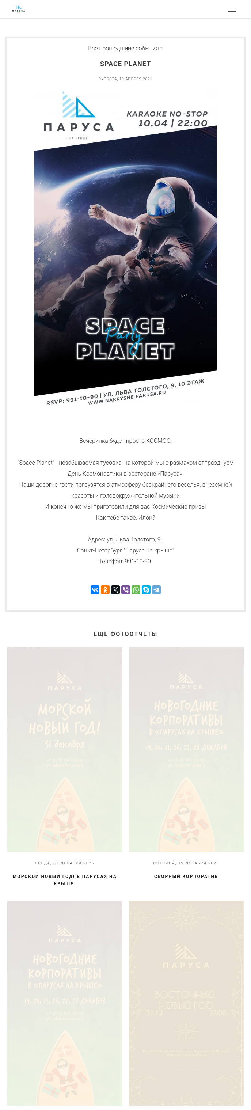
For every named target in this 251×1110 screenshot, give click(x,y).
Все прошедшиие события (123, 48)
